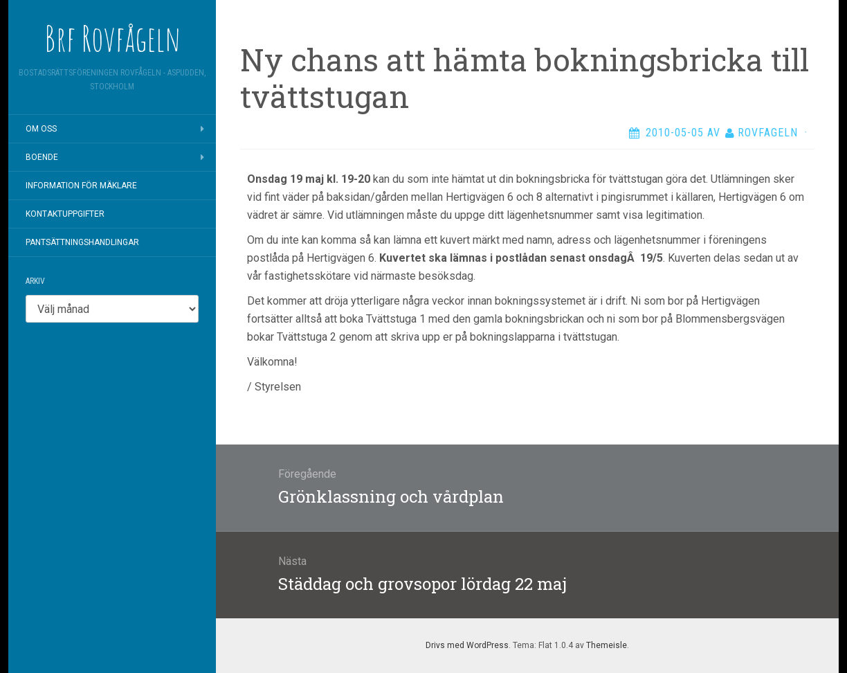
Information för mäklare (81, 185)
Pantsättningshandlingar (82, 242)
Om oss (41, 129)
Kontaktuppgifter (65, 214)
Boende (42, 157)
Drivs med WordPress (467, 645)
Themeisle (606, 645)
